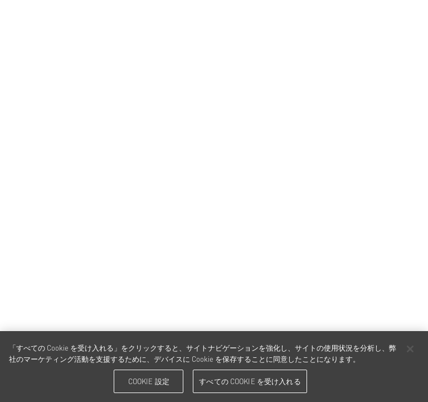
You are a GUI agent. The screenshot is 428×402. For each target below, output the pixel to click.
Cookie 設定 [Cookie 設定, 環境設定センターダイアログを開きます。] (148, 381)
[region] (214, 366)
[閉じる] (410, 349)
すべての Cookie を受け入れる (249, 381)
